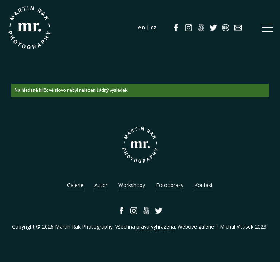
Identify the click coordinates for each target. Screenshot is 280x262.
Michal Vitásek (236, 226)
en (141, 27)
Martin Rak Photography (84, 226)
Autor (101, 185)
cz (153, 27)
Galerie (75, 185)
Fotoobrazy (169, 185)
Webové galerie (196, 226)
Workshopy (131, 185)
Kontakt (203, 185)
